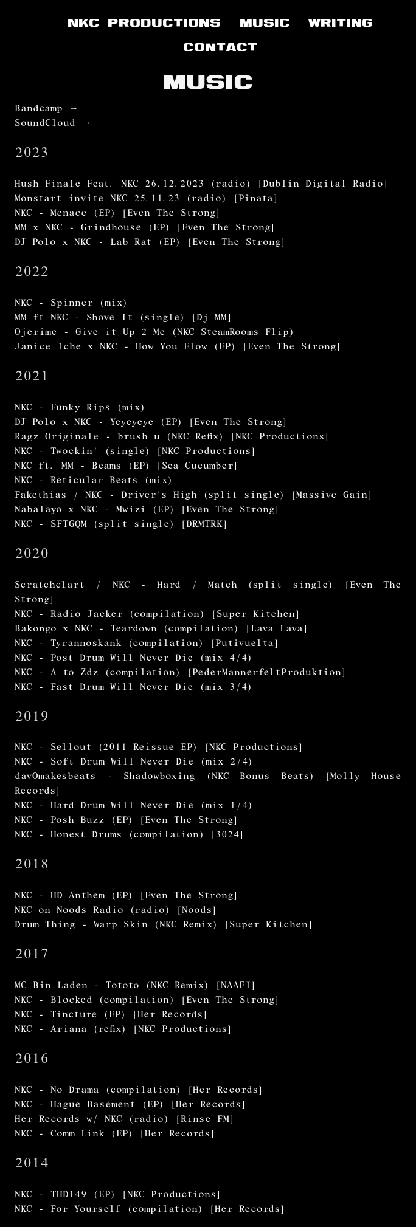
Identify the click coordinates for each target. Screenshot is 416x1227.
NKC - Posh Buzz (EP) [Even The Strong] (126, 821)
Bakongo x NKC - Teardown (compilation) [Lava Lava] (161, 629)
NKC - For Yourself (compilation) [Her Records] (150, 1210)
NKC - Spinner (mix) (71, 304)
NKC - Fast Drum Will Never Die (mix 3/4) (133, 688)
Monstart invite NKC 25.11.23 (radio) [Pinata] (147, 199)
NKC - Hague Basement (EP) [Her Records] (130, 1105)
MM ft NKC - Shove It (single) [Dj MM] (123, 318)
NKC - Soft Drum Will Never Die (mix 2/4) (134, 763)
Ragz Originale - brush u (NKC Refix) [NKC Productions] (172, 437)
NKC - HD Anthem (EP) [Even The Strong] (126, 896)
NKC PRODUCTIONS (144, 22)
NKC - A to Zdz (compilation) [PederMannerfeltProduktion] (181, 673)
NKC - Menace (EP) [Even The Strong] (118, 214)
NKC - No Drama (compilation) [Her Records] (139, 1091)
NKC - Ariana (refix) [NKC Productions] (123, 1030)
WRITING (340, 22)
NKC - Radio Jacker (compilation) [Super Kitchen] (157, 615)
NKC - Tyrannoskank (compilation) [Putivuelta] (147, 644)
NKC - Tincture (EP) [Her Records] (111, 1015)
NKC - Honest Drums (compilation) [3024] (129, 835)
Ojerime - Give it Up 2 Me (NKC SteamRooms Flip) (154, 333)
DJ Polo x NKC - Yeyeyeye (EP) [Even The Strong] (151, 423)
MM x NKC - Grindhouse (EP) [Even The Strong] (145, 228)
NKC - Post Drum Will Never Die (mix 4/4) (133, 659)
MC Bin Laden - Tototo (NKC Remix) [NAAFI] (135, 986)
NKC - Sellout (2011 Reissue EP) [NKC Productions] (159, 748)
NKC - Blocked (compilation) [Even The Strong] (147, 1001)
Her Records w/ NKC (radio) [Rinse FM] (125, 1120)
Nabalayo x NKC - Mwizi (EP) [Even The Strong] (147, 510)
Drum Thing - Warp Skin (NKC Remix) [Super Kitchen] (164, 925)
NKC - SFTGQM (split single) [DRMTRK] (121, 525)
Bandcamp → (46, 109)
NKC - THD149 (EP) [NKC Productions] (118, 1195)
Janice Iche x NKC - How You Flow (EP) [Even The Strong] (178, 347)
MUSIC (265, 22)
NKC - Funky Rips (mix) (80, 408)
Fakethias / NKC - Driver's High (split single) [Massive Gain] (194, 496)
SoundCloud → (53, 124)
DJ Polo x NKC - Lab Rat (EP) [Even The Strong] (150, 243)
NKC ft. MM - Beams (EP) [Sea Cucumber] (126, 467)
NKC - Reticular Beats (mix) (94, 481)
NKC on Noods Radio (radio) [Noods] (116, 911)
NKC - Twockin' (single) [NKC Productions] (135, 452)
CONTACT (220, 46)
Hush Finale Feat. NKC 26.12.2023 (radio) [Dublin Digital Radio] (202, 185)
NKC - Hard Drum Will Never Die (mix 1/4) (134, 806)
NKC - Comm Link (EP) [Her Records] (115, 1134)
